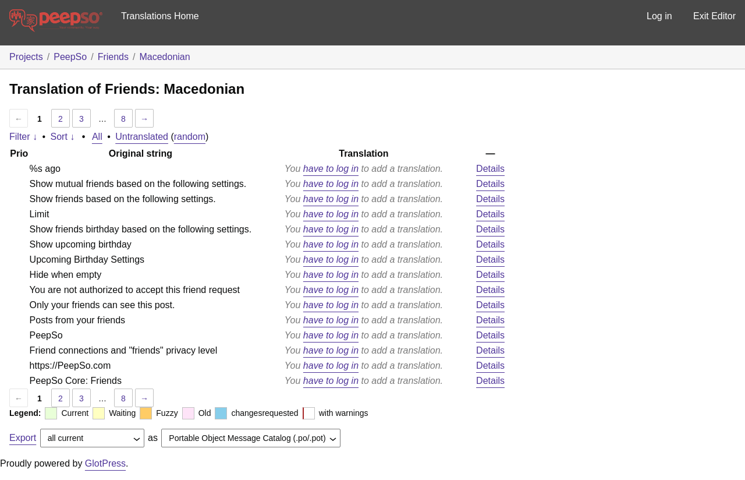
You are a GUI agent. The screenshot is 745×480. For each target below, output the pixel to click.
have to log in (331, 169)
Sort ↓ (63, 137)
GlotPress (105, 463)
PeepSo (70, 57)
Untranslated (141, 137)
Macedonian (164, 57)
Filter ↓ (23, 137)
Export (22, 438)
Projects (26, 57)
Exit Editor (714, 16)
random (189, 137)
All (97, 137)
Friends (113, 57)
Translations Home (160, 16)
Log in (659, 16)
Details (490, 169)
